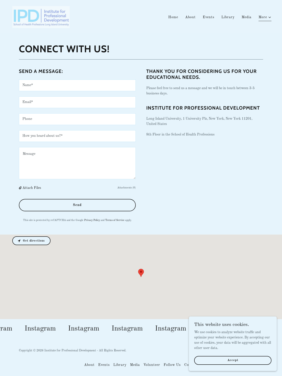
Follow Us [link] (172, 365)
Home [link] (173, 17)
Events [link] (208, 17)
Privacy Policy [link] (92, 220)
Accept (232, 360)
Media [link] (246, 17)
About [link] (190, 17)
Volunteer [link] (151, 365)
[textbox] (77, 85)
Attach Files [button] (31, 188)
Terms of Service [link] (115, 220)
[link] (41, 16)
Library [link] (228, 17)
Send (77, 205)
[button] (264, 18)
